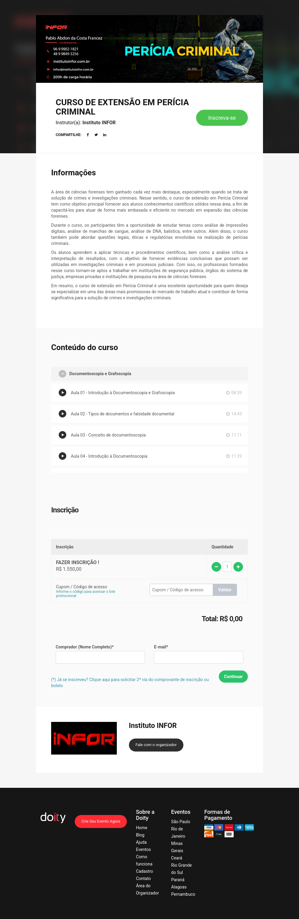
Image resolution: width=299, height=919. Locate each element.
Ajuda (141, 842)
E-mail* (161, 647)
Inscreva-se (222, 118)
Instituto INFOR (99, 122)
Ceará (176, 858)
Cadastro (144, 871)
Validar (225, 589)
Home (141, 827)
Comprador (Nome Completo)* (85, 647)
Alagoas (179, 887)
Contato (143, 878)
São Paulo (180, 821)
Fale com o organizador (156, 744)
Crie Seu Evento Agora (100, 821)
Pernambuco (183, 894)
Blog (140, 835)
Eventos (143, 849)
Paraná (178, 879)
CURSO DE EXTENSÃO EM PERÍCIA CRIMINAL (122, 107)
